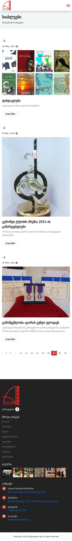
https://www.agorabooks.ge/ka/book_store (26, 492)
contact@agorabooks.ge (18, 519)
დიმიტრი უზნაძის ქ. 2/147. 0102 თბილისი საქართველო (32, 501)
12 (26, 353)
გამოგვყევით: (10, 409)
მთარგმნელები (9, 446)
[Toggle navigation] (68, 5)
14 (37, 353)
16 (48, 353)
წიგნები (5, 431)
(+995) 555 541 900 (17, 510)
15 (43, 353)
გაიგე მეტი (10, 113)
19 (65, 353)
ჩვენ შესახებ (7, 456)
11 (20, 353)
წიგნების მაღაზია (10, 436)
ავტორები (6, 441)
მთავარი (6, 22)
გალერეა (6, 451)
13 (32, 353)
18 (59, 353)
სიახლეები (7, 426)
